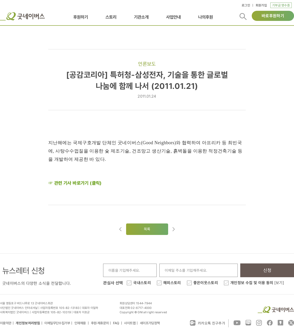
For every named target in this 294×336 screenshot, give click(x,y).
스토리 (110, 17)
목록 (147, 229)
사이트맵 (130, 323)
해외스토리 (172, 282)
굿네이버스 (22, 16)
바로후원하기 (273, 15)
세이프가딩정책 (150, 323)
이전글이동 (120, 229)
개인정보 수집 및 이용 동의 (257, 282)
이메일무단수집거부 (57, 323)
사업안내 (173, 17)
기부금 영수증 (281, 5)
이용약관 (5, 323)
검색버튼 (243, 16)
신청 (267, 270)
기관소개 (141, 17)
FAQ (116, 323)
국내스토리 (142, 282)
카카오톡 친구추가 (207, 323)
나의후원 (205, 17)
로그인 (246, 5)
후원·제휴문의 (100, 323)
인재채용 (80, 323)
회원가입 (261, 5)
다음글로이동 (173, 229)
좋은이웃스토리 (205, 282)
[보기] (279, 282)
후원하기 (80, 17)
